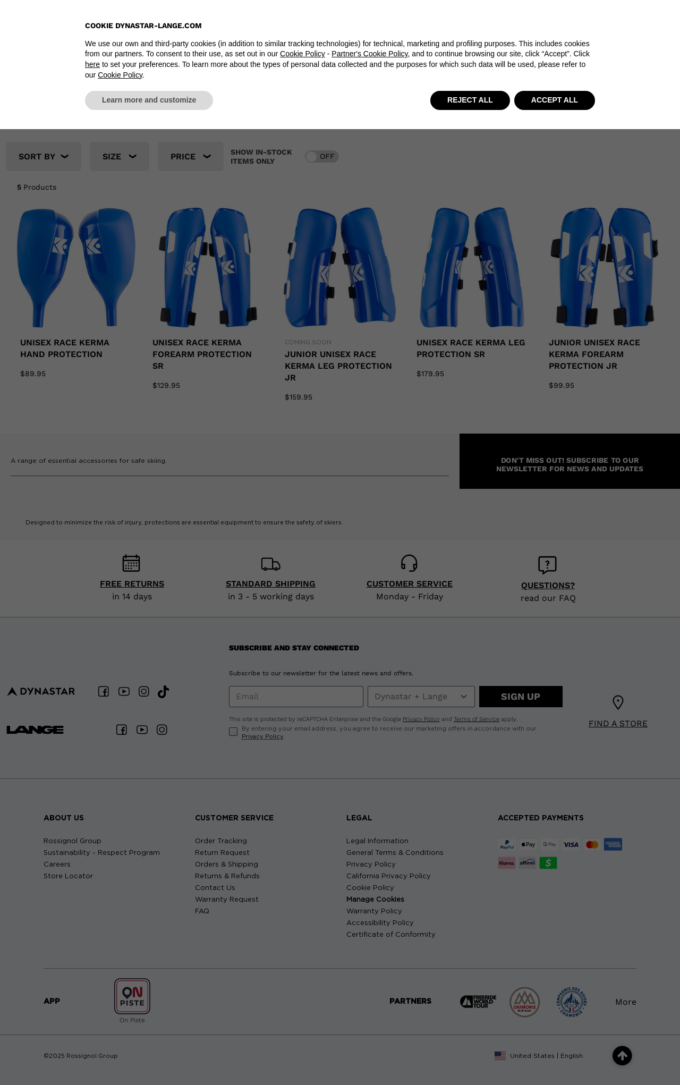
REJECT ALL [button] (470, 1056)
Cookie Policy (302, 1010)
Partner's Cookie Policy (369, 1010)
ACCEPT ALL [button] (554, 1056)
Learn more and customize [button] (149, 1056)
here (92, 1020)
